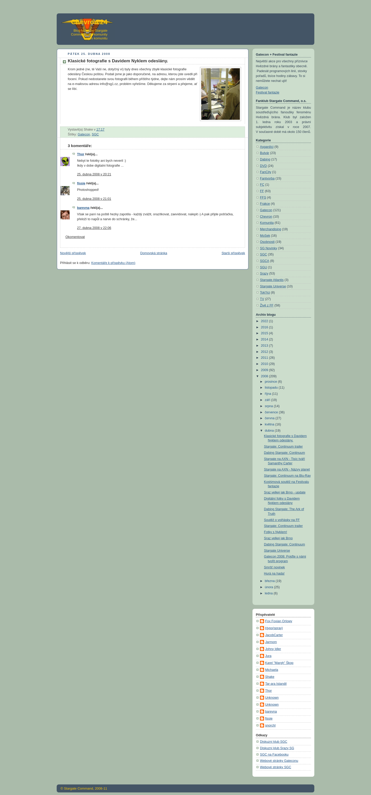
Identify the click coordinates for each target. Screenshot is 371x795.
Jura (268, 656)
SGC (95, 134)
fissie (81, 183)
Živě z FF (267, 305)
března (270, 581)
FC (262, 184)
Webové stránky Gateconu (279, 761)
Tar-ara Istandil (275, 684)
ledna (269, 593)
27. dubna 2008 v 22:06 (94, 228)
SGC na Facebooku (274, 754)
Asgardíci (267, 147)
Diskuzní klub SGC (273, 741)
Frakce (265, 204)
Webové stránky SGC (275, 767)
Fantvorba (267, 178)
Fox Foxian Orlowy (278, 621)
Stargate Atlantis (272, 280)
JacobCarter (274, 635)
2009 (265, 370)
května (270, 424)
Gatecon (84, 134)
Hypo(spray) (274, 628)
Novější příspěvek (73, 253)
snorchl (270, 725)
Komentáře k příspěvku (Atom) (113, 263)
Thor (80, 154)
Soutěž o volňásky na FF (282, 520)
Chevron (266, 216)
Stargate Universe (273, 286)
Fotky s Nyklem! (275, 532)
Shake (269, 677)
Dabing (265, 159)
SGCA (264, 261)
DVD (263, 166)
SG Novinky (268, 248)
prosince (271, 381)
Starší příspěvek (233, 253)
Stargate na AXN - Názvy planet (287, 469)
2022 (265, 321)
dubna (270, 430)
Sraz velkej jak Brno (278, 538)
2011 (265, 358)
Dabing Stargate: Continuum (284, 453)
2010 (265, 364)
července (272, 412)
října (268, 394)
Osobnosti (267, 242)
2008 (265, 376)
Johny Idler (273, 649)
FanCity (265, 172)
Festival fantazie (267, 92)
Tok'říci (265, 292)
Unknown (272, 697)
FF (262, 191)
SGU (263, 267)
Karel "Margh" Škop (279, 663)
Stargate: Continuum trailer (283, 446)
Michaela (271, 670)
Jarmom (271, 642)
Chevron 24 (89, 22)
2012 (265, 352)
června (270, 418)
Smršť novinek (274, 567)
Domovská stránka (153, 253)
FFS (263, 197)
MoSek (265, 235)
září (268, 400)
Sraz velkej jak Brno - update (285, 492)
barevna (83, 208)
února (269, 587)
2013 (265, 345)
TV (262, 299)
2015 (265, 333)
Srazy (264, 273)
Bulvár (264, 153)
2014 (265, 339)
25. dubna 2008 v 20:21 (94, 174)
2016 (265, 327)
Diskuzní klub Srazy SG (277, 748)
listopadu (272, 387)
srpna (269, 406)
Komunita (267, 223)
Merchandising (270, 229)
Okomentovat (75, 237)
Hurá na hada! (274, 573)
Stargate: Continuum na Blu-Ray (287, 475)
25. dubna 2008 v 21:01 (94, 199)
